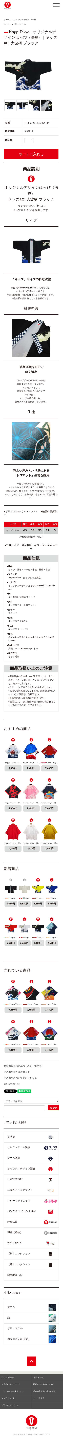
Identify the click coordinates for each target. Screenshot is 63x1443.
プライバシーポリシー (11, 1405)
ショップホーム (8, 1378)
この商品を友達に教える (17, 1072)
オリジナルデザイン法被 (25, 20)
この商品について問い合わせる (20, 1078)
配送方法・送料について (43, 1384)
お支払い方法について (11, 1384)
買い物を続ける (12, 1084)
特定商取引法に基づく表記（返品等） (24, 1066)
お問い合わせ (38, 1378)
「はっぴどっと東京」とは (13, 1391)
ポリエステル (20, 24)
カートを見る (38, 1398)
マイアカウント (8, 1398)
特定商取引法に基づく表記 (44, 1391)
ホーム (7, 20)
